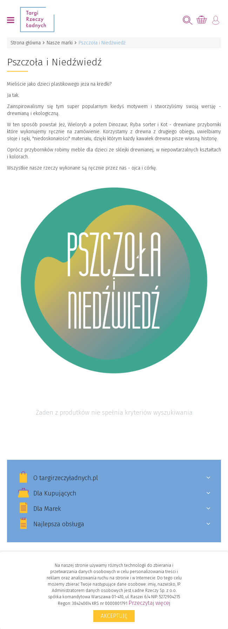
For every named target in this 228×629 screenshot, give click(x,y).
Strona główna (26, 43)
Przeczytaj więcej (149, 603)
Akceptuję (114, 616)
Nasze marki (60, 43)
